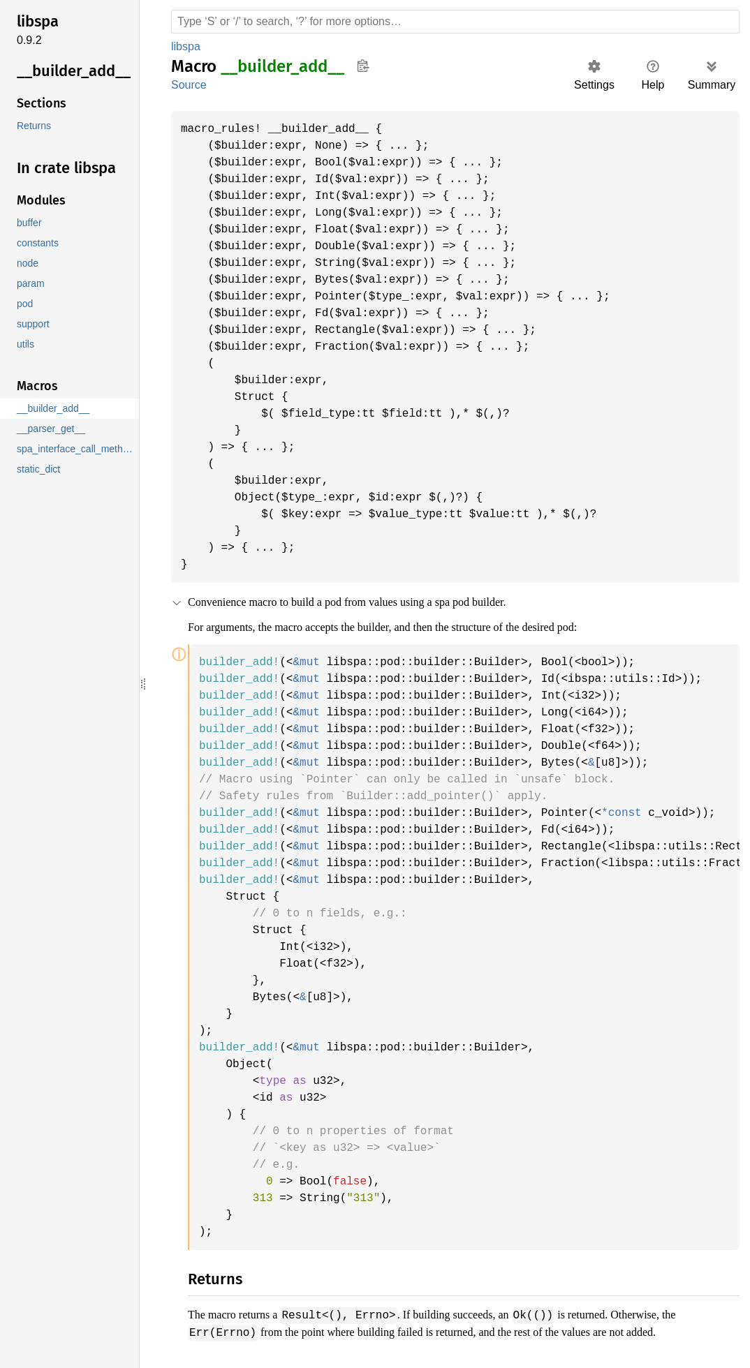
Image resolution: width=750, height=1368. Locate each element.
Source (188, 84)
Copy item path (362, 65)
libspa (187, 46)
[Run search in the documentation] (455, 22)
